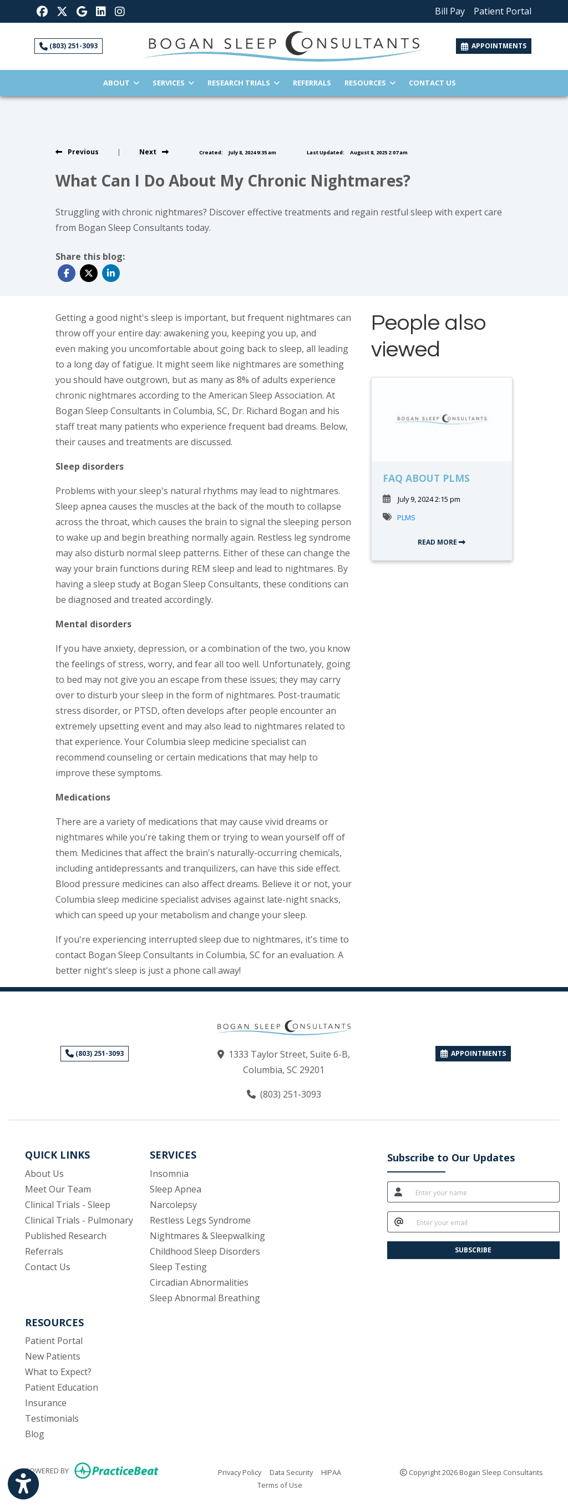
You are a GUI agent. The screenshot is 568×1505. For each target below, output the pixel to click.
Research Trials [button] (243, 83)
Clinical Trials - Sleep (67, 1205)
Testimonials (52, 1418)
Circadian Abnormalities (199, 1282)
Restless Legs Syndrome (200, 1220)
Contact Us (432, 83)
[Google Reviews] (82, 11)
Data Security (291, 1471)
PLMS (406, 517)
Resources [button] (369, 83)
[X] (62, 11)
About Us (44, 1173)
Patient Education (61, 1387)
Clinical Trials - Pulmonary (79, 1220)
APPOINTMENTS (473, 1053)
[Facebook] (42, 11)
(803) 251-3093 (68, 46)
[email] (485, 1221)
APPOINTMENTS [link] (493, 46)
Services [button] (173, 83)
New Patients (52, 1356)
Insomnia (169, 1173)
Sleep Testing (178, 1267)
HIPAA (331, 1471)
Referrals (315, 82)
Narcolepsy (173, 1205)
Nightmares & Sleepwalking (207, 1236)
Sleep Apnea (175, 1189)
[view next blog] (154, 152)
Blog (34, 1434)
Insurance (46, 1403)
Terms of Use (279, 1484)
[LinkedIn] (101, 11)
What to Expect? (58, 1372)
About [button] (121, 83)
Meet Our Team (58, 1189)
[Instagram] (120, 11)
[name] (484, 1191)
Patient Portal (54, 1341)
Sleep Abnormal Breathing (205, 1298)
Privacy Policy (239, 1471)
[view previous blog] (77, 152)
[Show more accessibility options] (23, 1484)
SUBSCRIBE (473, 1250)
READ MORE (441, 542)
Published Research (65, 1236)
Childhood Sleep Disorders (205, 1251)
